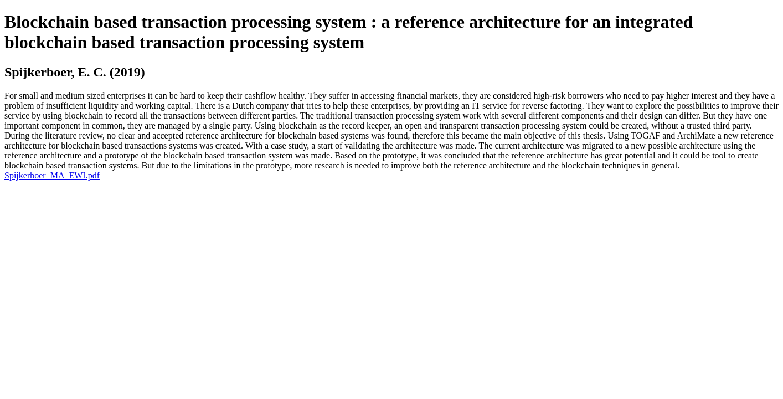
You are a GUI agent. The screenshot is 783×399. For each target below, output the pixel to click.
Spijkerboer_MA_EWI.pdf (52, 175)
